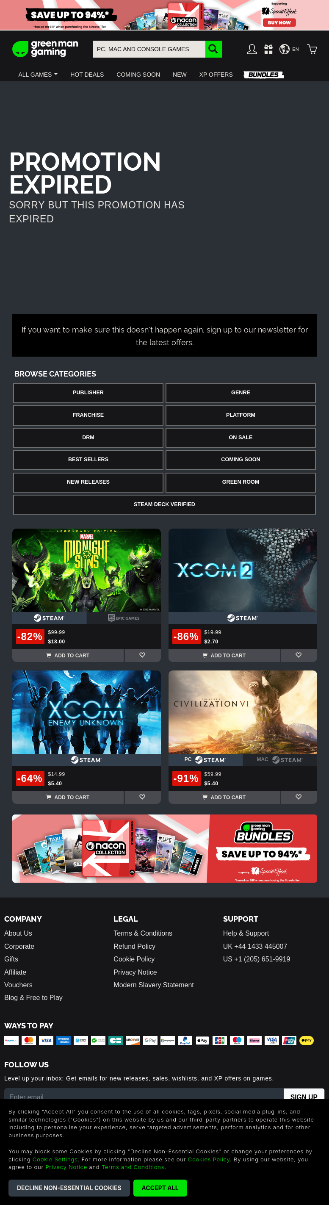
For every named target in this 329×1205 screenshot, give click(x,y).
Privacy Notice (135, 972)
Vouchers (18, 985)
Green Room (240, 482)
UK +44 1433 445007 (255, 946)
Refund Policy (134, 946)
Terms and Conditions (133, 1166)
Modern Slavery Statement (153, 985)
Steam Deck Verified (164, 504)
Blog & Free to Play (33, 997)
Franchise (88, 415)
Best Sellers (88, 460)
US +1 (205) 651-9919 (256, 959)
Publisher (88, 393)
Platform (240, 415)
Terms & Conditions (142, 933)
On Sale (241, 437)
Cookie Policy (134, 959)
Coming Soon (240, 460)
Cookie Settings (55, 1159)
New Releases (88, 482)
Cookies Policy (209, 1159)
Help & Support (246, 933)
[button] (38, 74)
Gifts (11, 959)
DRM (88, 437)
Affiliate (15, 972)
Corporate (19, 946)
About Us (18, 933)
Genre (240, 393)
